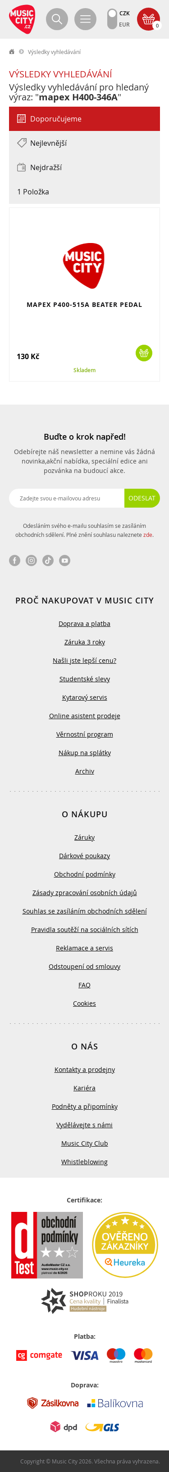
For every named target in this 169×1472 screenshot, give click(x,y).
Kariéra (84, 1088)
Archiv (84, 771)
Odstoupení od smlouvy (84, 966)
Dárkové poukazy (84, 855)
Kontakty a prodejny (85, 1069)
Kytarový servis (84, 697)
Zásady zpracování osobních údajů (84, 892)
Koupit (144, 353)
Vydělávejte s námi (84, 1125)
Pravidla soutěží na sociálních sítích (84, 929)
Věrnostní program (84, 734)
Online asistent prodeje (84, 715)
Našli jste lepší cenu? (84, 660)
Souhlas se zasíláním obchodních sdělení (85, 911)
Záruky (84, 837)
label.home (12, 51)
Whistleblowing (84, 1161)
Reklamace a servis (84, 948)
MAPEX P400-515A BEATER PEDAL (84, 304)
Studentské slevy (84, 679)
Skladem (84, 370)
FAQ (84, 985)
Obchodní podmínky (84, 874)
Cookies (84, 1003)
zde (147, 534)
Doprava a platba (84, 623)
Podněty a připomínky (85, 1106)
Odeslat (141, 498)
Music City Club (84, 1143)
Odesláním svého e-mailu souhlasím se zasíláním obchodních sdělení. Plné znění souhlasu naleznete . (84, 530)
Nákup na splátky (85, 752)
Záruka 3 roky (84, 642)
